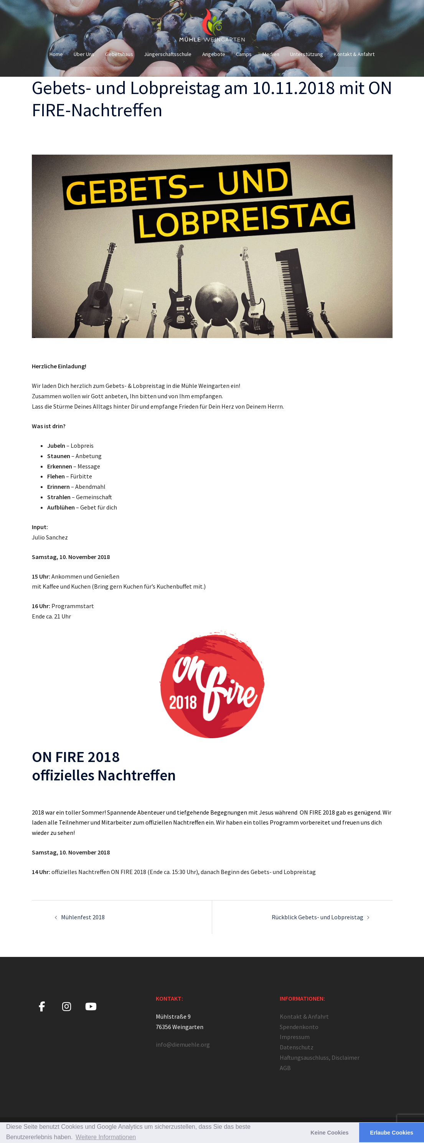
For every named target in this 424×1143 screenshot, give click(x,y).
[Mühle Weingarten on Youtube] (91, 1006)
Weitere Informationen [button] (106, 1137)
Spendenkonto (299, 1027)
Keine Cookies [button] (329, 1133)
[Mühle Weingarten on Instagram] (66, 1006)
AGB (285, 1068)
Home (56, 54)
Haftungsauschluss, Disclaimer (320, 1057)
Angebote (213, 54)
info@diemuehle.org (183, 1044)
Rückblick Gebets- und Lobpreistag (317, 917)
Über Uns (84, 54)
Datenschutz (296, 1047)
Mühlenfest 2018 (83, 917)
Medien (270, 54)
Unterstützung (306, 54)
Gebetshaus (119, 54)
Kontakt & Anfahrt (354, 54)
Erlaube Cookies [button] (391, 1133)
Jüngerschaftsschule (167, 54)
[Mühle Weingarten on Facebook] (42, 1006)
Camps (244, 54)
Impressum (295, 1037)
